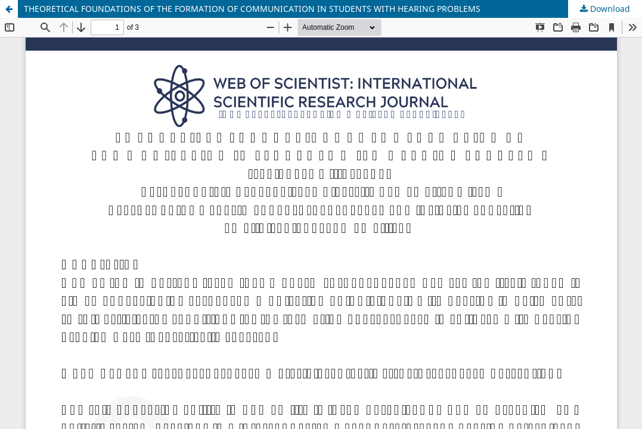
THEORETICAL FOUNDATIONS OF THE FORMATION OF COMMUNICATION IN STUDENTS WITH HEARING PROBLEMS (252, 8)
